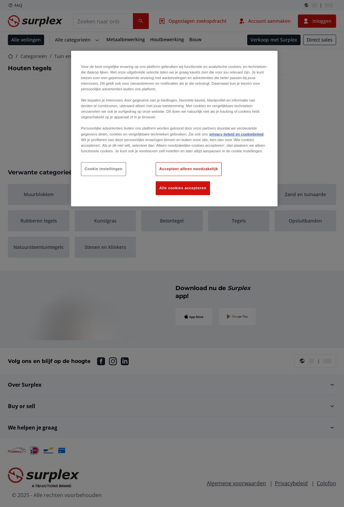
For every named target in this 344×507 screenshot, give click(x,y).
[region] (174, 128)
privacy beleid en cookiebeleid (236, 134)
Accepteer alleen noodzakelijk (188, 169)
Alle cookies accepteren (182, 188)
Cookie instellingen (103, 169)
